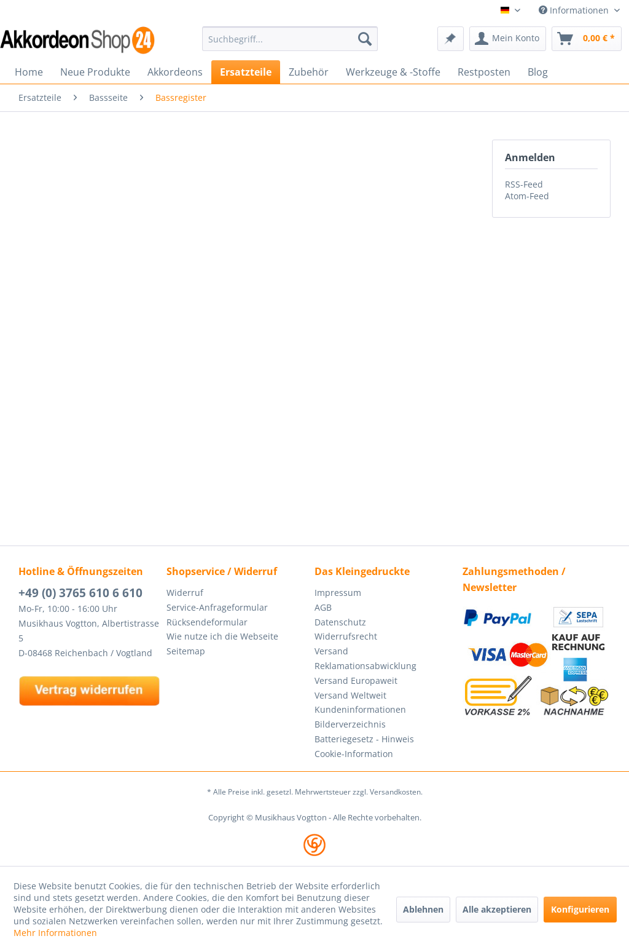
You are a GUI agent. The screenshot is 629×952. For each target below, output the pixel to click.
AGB (323, 607)
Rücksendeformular (207, 622)
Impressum (337, 592)
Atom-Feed (527, 196)
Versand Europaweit (355, 680)
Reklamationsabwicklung (365, 666)
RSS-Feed (524, 184)
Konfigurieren (580, 909)
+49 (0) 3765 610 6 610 (80, 593)
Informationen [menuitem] (575, 10)
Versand (331, 651)
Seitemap (185, 651)
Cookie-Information (353, 754)
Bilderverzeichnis (350, 724)
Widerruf (184, 592)
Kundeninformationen (360, 709)
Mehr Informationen (55, 932)
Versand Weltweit (350, 695)
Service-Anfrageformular (217, 607)
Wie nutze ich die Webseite (222, 636)
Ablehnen (423, 909)
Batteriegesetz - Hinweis (364, 739)
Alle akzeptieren (497, 909)
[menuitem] (290, 38)
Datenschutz (340, 622)
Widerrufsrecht (345, 636)
